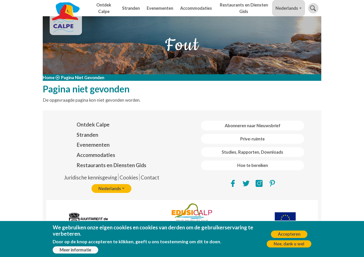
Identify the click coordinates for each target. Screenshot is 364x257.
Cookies (129, 177)
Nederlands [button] (287, 8)
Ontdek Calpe (103, 8)
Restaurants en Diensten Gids (244, 8)
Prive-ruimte (252, 138)
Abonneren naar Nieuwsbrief (252, 125)
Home (49, 77)
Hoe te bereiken (252, 165)
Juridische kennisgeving (90, 177)
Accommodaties (196, 8)
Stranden (131, 8)
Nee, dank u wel (289, 243)
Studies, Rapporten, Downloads (252, 152)
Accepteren (289, 234)
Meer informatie (75, 249)
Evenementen (160, 8)
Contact (150, 177)
